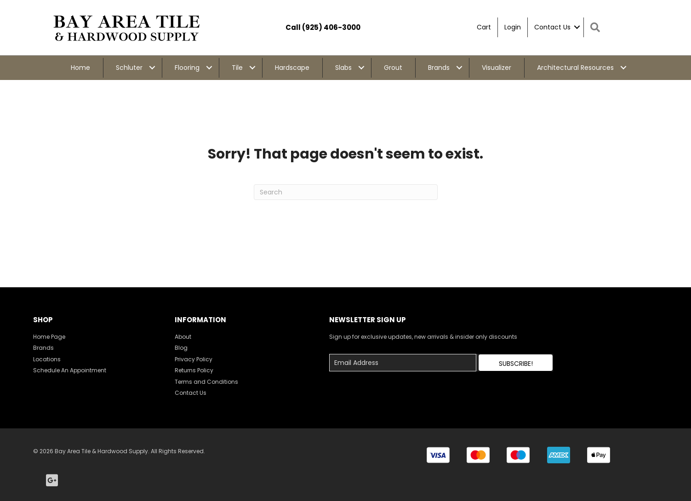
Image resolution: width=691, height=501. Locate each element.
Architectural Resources (575, 67)
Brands (439, 67)
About (183, 337)
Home (80, 67)
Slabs (343, 67)
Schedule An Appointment (69, 370)
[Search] (346, 192)
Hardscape (292, 67)
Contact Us (552, 27)
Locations (47, 359)
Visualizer (496, 67)
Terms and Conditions (206, 382)
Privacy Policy (193, 359)
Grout (393, 67)
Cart (484, 27)
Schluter (129, 67)
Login (512, 27)
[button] (515, 362)
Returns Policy (194, 370)
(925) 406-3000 (331, 27)
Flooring (187, 67)
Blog (181, 348)
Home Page (49, 337)
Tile (237, 67)
